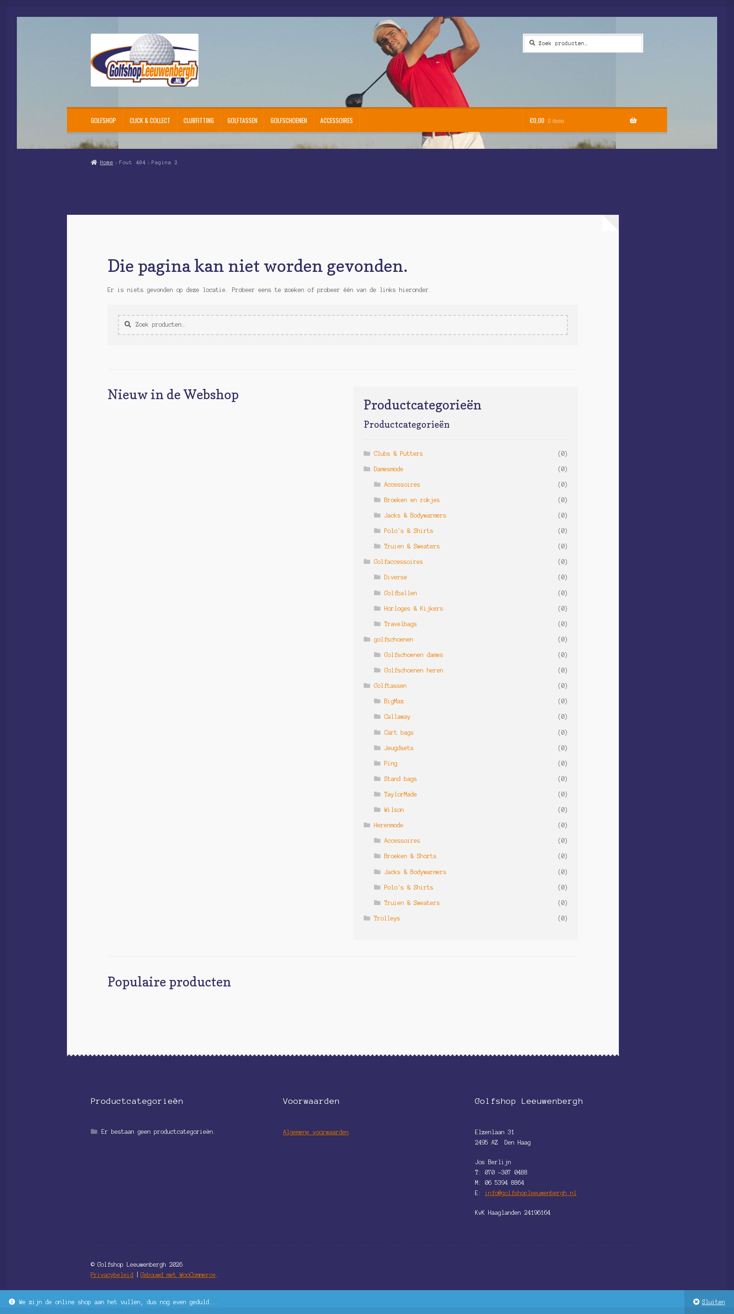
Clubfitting (199, 120)
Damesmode (389, 469)
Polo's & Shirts (408, 531)
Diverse (395, 577)
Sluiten (713, 1302)
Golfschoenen (289, 120)
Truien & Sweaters (412, 546)
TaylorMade (400, 794)
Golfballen (400, 593)
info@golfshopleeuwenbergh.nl (531, 1193)
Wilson (394, 810)
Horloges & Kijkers (413, 609)
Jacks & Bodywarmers (415, 515)
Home (106, 162)
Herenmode (389, 825)
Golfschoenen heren (413, 670)
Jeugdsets (399, 748)
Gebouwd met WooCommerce (178, 1275)
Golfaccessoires (398, 562)
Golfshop (103, 120)
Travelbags (400, 624)
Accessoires (336, 120)
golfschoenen (393, 639)
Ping (390, 763)
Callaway (397, 717)
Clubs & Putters (398, 454)
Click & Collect (150, 120)
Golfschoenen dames (413, 655)
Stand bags (400, 779)
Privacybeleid (112, 1275)
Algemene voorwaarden (316, 1132)
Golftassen (242, 120)
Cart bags (399, 733)
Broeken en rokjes (412, 500)
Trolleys (387, 918)
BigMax (394, 701)
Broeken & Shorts (410, 856)
